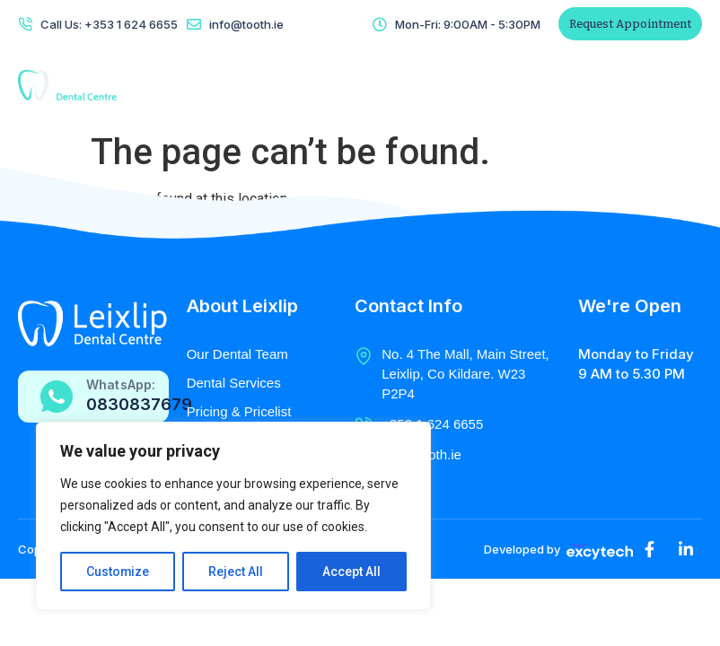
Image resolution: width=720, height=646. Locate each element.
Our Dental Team (237, 354)
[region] (233, 516)
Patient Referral (582, 85)
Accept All (351, 571)
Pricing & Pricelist (239, 411)
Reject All (236, 571)
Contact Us (459, 85)
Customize (118, 571)
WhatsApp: (120, 384)
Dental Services (234, 382)
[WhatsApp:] (56, 396)
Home (199, 85)
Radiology (386, 85)
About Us (255, 85)
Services (319, 85)
